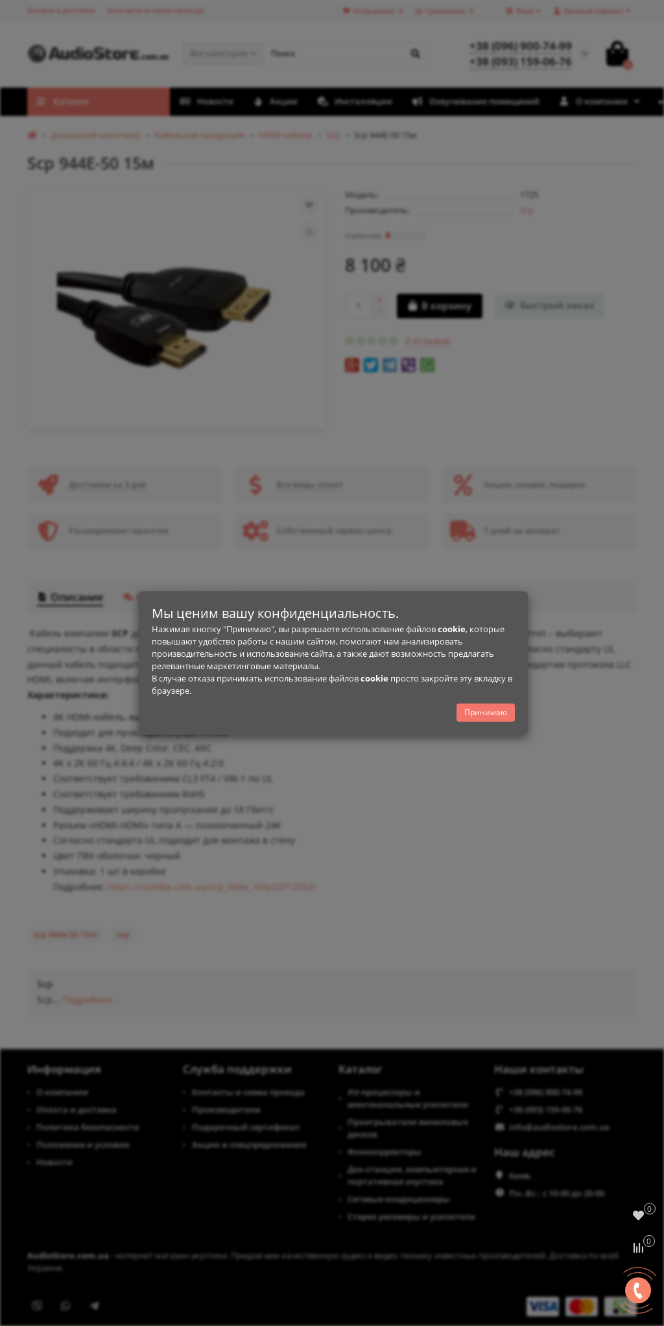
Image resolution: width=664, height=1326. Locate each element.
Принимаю (485, 715)
